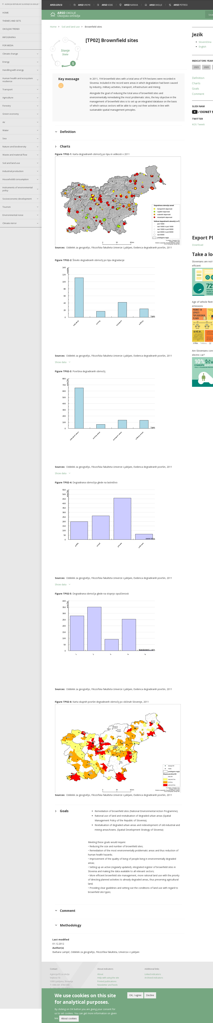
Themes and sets (11, 20)
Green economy (10, 113)
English (184, 46)
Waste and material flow (14, 154)
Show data (60, 362)
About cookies (69, 1018)
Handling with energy (13, 69)
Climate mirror (9, 223)
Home (5, 12)
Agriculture (7, 97)
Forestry (6, 105)
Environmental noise (12, 215)
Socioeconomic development (17, 198)
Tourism (6, 206)
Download (179, 250)
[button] (206, 5)
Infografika (9, 37)
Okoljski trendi (10, 28)
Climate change (10, 53)
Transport (7, 89)
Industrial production (12, 171)
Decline (150, 995)
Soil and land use (11, 163)
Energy (5, 61)
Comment (180, 100)
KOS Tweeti (180, 130)
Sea (4, 138)
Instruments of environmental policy (17, 189)
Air (3, 122)
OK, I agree (135, 995)
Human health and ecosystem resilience (17, 80)
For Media (7, 45)
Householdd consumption (15, 179)
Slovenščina (187, 42)
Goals (177, 94)
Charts (178, 89)
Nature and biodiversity (14, 146)
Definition (180, 84)
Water (5, 130)
